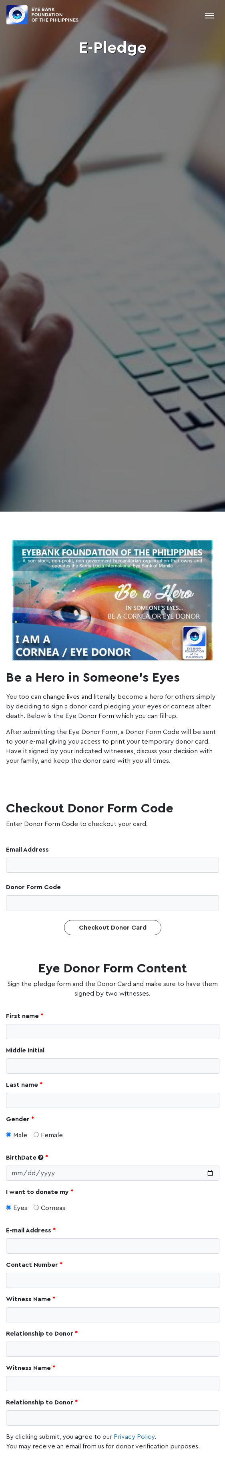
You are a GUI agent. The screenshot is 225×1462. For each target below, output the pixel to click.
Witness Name (28, 1299)
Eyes (16, 1208)
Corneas (49, 1208)
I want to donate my (37, 1192)
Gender (18, 1119)
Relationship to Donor (39, 1333)
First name (22, 1016)
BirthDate (25, 1157)
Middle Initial (25, 1050)
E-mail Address (28, 1230)
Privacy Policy (134, 1437)
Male (16, 1135)
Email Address (27, 849)
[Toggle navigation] (209, 15)
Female (48, 1135)
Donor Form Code (33, 887)
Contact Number (32, 1265)
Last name (22, 1085)
